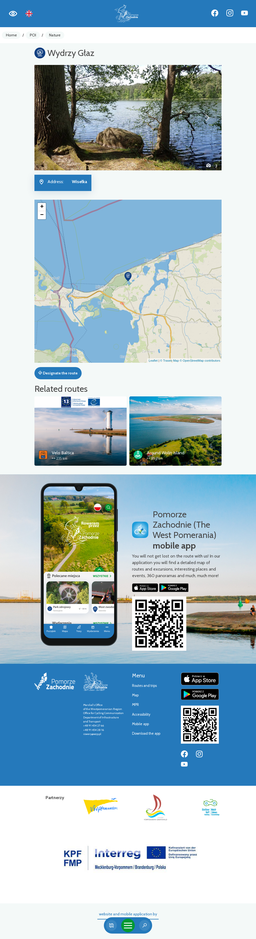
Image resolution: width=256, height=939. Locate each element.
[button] (48, 117)
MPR (135, 705)
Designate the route (58, 373)
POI (33, 35)
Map (135, 695)
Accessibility (141, 714)
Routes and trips (144, 686)
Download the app (146, 733)
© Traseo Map (169, 360)
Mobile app (140, 724)
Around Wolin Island (165, 452)
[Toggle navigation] (128, 925)
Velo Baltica (63, 452)
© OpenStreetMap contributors (200, 360)
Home (11, 35)
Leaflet (153, 360)
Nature (54, 35)
